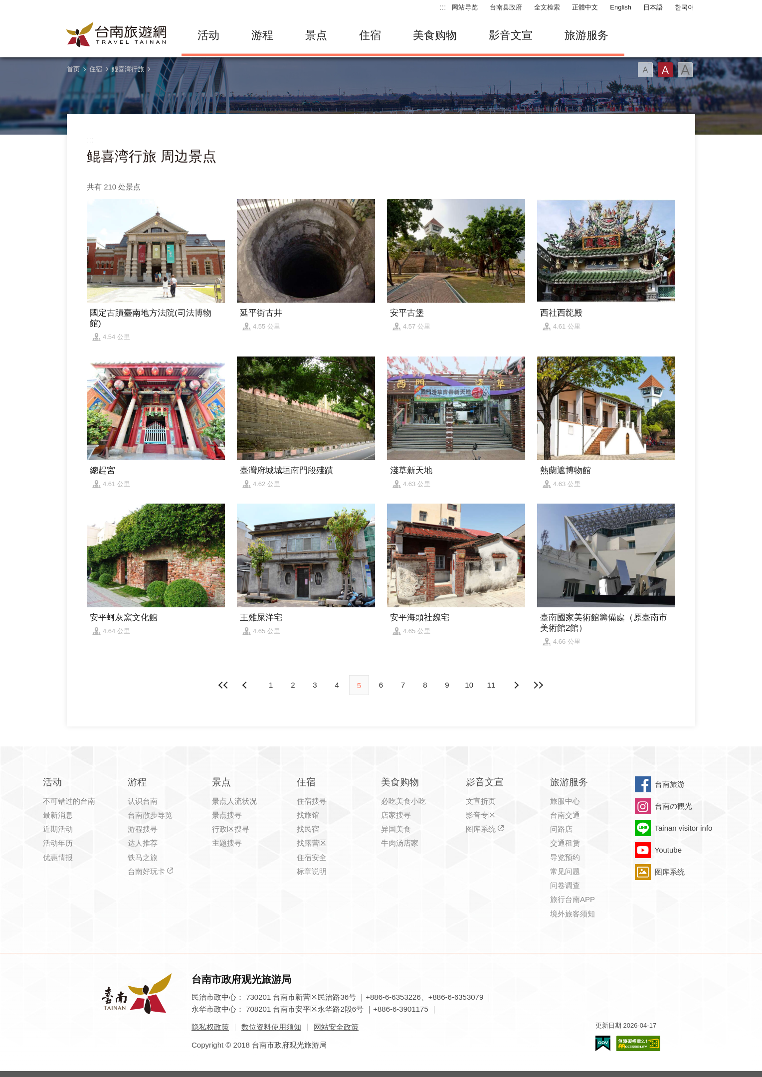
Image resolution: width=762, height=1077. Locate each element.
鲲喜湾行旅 (128, 69)
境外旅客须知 (572, 913)
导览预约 (565, 857)
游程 (262, 35)
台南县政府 (506, 7)
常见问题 (565, 871)
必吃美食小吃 (403, 801)
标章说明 (312, 871)
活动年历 (58, 843)
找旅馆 (308, 815)
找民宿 (308, 829)
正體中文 (585, 7)
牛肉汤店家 (399, 843)
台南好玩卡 (146, 871)
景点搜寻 (227, 815)
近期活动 (58, 829)
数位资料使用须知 (271, 1027)
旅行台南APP (572, 899)
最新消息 (58, 815)
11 (491, 685)
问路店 (561, 829)
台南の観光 (673, 806)
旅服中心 (565, 801)
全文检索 (547, 7)
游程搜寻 (143, 829)
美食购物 (435, 35)
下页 (246, 685)
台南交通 (565, 815)
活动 (208, 35)
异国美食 (396, 829)
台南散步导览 (150, 815)
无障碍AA (638, 1043)
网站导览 (465, 7)
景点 (316, 35)
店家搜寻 (396, 815)
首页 (73, 69)
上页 (516, 685)
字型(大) (685, 69)
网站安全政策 (336, 1027)
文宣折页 (481, 801)
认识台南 (143, 801)
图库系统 (481, 829)
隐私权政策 (210, 1027)
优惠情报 (58, 857)
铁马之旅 (143, 857)
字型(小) (645, 69)
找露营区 (312, 843)
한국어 (684, 7)
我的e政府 (602, 1043)
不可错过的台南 (69, 801)
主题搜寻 (227, 843)
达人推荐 (143, 843)
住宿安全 (312, 857)
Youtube (668, 850)
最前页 (224, 685)
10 (469, 685)
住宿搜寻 (312, 801)
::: (442, 7)
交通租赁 (565, 843)
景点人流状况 (234, 801)
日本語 (653, 7)
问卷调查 (565, 885)
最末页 (538, 685)
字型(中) (665, 69)
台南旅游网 (117, 35)
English (620, 7)
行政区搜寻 (230, 829)
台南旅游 (670, 784)
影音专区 (481, 815)
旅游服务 (586, 35)
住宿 (370, 35)
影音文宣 (511, 35)
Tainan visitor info (684, 828)
